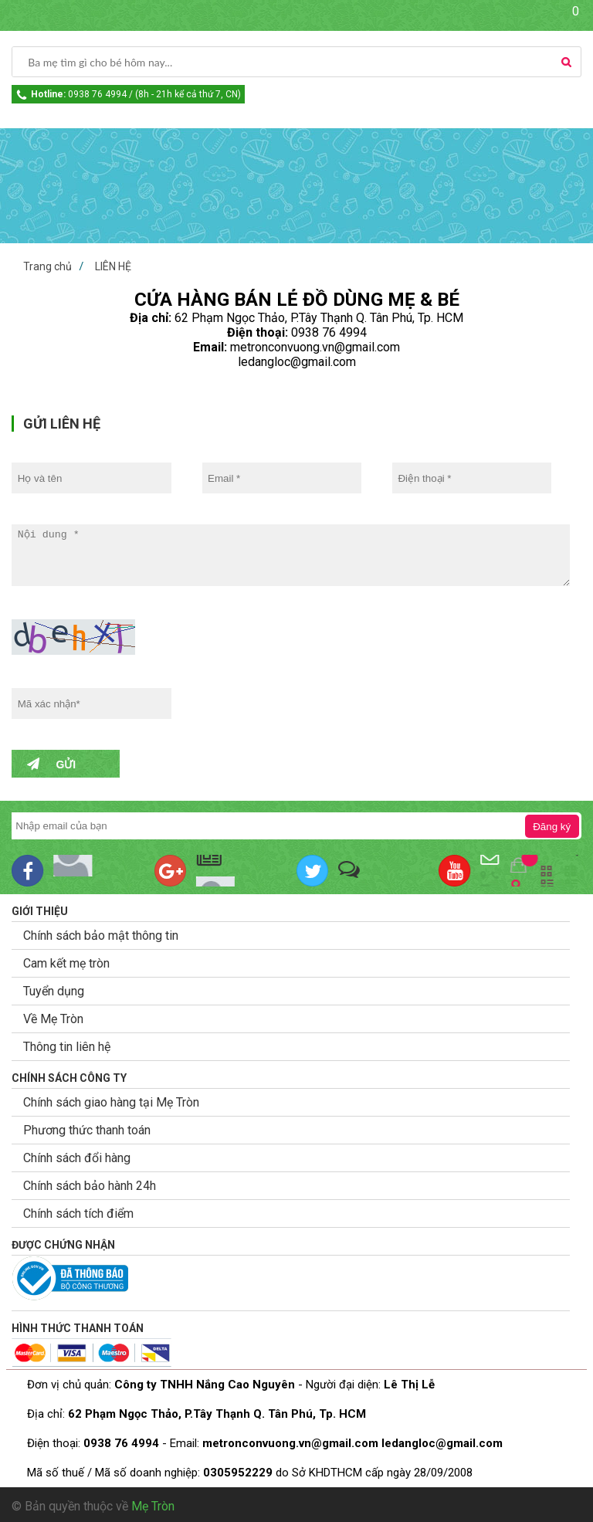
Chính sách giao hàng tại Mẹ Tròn (111, 1102)
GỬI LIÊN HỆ (61, 423)
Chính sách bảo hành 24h (89, 1185)
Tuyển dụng (53, 991)
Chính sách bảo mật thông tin (100, 935)
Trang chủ (47, 266)
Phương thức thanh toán (87, 1130)
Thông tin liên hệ (66, 1046)
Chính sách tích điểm (78, 1213)
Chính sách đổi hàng (76, 1158)
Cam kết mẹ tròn (66, 963)
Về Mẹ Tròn (53, 1019)
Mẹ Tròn (153, 1506)
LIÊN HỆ (113, 266)
